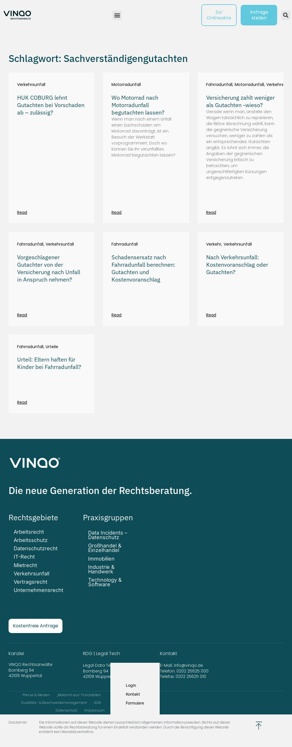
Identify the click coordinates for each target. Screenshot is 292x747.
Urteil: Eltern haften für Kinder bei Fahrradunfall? (49, 363)
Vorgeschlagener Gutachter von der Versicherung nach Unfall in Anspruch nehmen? (48, 268)
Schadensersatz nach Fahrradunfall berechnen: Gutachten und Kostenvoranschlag (143, 268)
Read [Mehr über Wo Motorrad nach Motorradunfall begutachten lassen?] (116, 212)
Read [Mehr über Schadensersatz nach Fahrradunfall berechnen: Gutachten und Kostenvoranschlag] (116, 315)
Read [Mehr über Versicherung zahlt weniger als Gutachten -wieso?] (211, 212)
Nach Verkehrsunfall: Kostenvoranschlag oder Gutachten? (237, 264)
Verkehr (213, 244)
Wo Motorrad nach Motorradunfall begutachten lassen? (138, 105)
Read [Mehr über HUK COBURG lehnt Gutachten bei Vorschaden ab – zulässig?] (22, 212)
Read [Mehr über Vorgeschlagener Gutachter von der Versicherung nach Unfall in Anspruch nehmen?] (22, 315)
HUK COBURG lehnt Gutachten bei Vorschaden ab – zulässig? (50, 105)
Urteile (52, 346)
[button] (117, 15)
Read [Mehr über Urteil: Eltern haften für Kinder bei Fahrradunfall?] (22, 402)
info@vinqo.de (189, 663)
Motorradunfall (126, 84)
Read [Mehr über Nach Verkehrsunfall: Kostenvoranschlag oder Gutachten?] (211, 315)
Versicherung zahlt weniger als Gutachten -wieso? (240, 101)
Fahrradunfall (219, 84)
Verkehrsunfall (31, 84)
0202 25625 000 (192, 669)
